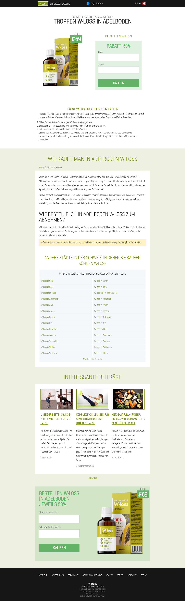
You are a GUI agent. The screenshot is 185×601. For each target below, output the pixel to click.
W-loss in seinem (48, 335)
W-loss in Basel (47, 286)
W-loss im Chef (100, 328)
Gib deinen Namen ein (48, 512)
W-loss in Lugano (48, 292)
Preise (144, 575)
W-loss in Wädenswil (103, 335)
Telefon (101, 65)
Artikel (120, 575)
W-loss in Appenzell (102, 298)
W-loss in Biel (46, 322)
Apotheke (43, 575)
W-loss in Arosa (47, 310)
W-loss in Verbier (48, 347)
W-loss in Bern (100, 286)
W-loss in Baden (48, 316)
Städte (109, 575)
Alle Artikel (92, 477)
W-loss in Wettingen (103, 347)
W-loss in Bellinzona (102, 316)
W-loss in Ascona (101, 310)
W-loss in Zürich (101, 280)
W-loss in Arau (47, 304)
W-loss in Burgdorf (49, 328)
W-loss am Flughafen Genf (105, 292)
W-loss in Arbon (101, 304)
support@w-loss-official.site (92, 586)
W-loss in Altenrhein (49, 298)
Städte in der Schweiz (92, 359)
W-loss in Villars (101, 353)
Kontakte (132, 575)
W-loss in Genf (47, 280)
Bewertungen (58, 575)
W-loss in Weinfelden (50, 341)
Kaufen (118, 83)
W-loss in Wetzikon (49, 353)
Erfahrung (73, 575)
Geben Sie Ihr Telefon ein (50, 527)
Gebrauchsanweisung (92, 575)
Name (100, 52)
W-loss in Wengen (102, 341)
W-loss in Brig (100, 322)
